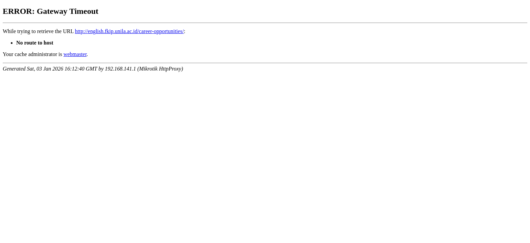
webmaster (75, 54)
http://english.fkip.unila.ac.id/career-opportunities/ (129, 31)
